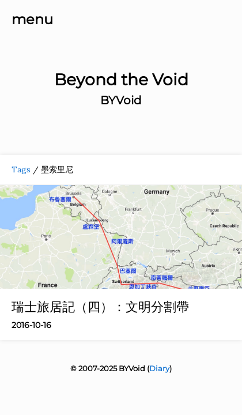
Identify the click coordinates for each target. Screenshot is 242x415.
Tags (21, 169)
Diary (159, 368)
